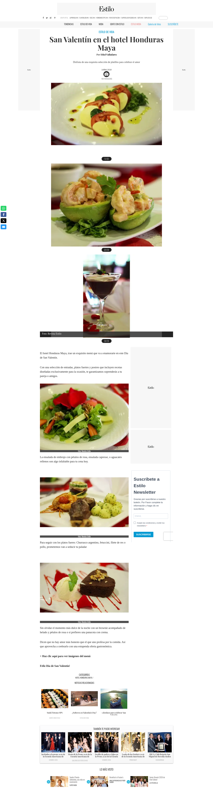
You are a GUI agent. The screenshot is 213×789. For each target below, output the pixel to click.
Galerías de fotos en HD (80, 760)
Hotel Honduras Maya (83, 677)
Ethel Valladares (109, 54)
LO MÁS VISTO (106, 769)
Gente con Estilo (54, 718)
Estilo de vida (84, 718)
